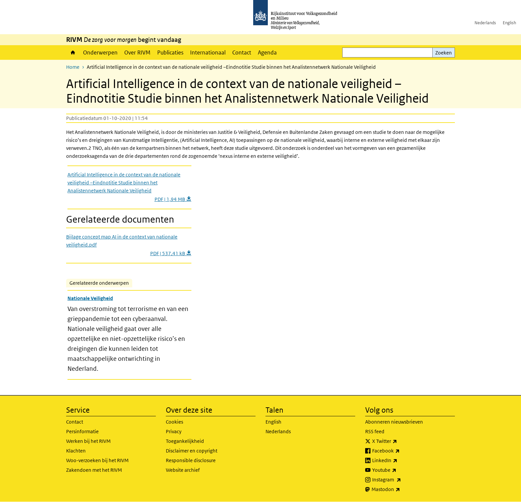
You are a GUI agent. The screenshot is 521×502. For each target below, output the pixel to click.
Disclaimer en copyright (191, 451)
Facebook (400, 451)
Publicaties (170, 52)
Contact (241, 52)
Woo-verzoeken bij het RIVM (97, 460)
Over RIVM (137, 52)
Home (73, 52)
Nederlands (485, 23)
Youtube (399, 470)
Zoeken (443, 53)
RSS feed (374, 431)
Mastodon (400, 489)
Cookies (174, 422)
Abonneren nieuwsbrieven (394, 422)
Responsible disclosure (191, 460)
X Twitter (399, 441)
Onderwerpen (100, 52)
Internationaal (208, 52)
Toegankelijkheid (185, 441)
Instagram (401, 480)
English (509, 23)
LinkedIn (399, 460)
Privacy (173, 431)
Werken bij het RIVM (88, 441)
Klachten (76, 451)
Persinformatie (82, 431)
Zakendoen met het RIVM (94, 470)
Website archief (183, 470)
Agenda (267, 52)
